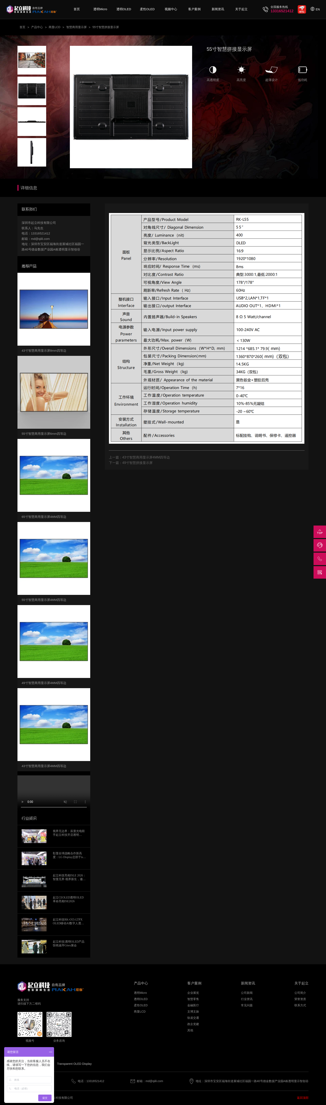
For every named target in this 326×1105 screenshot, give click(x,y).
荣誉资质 (300, 999)
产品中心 (37, 27)
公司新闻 (247, 992)
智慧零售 (193, 999)
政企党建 (193, 1024)
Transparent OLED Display (74, 1063)
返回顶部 (303, 1097)
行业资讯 (247, 999)
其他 (190, 1030)
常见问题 (247, 1005)
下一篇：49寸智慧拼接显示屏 (131, 463)
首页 (77, 9)
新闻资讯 (218, 9)
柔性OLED (147, 9)
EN (318, 9)
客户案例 (194, 9)
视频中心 (171, 9)
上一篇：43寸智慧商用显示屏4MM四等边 (139, 457)
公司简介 (300, 992)
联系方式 (300, 1005)
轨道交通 (193, 1017)
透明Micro (100, 9)
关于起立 (241, 9)
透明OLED (123, 9)
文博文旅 (193, 1011)
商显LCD (54, 27)
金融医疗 (193, 1005)
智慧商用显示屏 (76, 27)
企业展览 (193, 992)
